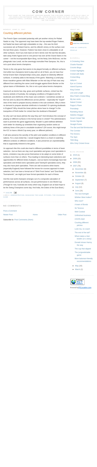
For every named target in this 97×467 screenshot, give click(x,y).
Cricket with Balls (77, 74)
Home (35, 215)
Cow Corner (48, 12)
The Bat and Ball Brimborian (81, 128)
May (77, 266)
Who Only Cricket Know (79, 143)
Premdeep (74, 109)
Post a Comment (10, 211)
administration (17, 195)
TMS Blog (74, 140)
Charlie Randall (76, 65)
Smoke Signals (76, 121)
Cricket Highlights (77, 71)
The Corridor (75, 131)
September (79, 180)
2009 (75, 159)
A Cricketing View (77, 61)
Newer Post (8, 215)
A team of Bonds (81, 205)
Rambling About (76, 112)
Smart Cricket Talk (77, 118)
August (78, 183)
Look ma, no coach (82, 229)
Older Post (62, 215)
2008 (75, 162)
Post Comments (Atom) (23, 220)
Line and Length (76, 93)
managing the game (34, 195)
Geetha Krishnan (81, 43)
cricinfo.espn (80, 219)
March (78, 269)
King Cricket (75, 90)
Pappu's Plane (76, 105)
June (77, 191)
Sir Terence (79, 208)
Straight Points (76, 124)
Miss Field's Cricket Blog (80, 96)
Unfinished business (83, 215)
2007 (75, 166)
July (77, 187)
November (79, 173)
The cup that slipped (83, 249)
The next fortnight (82, 194)
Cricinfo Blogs (75, 68)
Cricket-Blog (75, 77)
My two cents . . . (77, 99)
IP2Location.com (84, 288)
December (79, 169)
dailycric (73, 80)
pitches (47, 195)
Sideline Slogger (76, 115)
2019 (75, 155)
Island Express (76, 87)
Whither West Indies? (83, 197)
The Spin (73, 137)
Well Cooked (80, 212)
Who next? (79, 201)
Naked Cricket (76, 102)
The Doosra (75, 134)
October (78, 176)
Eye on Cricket (76, 83)
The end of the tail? (82, 233)
